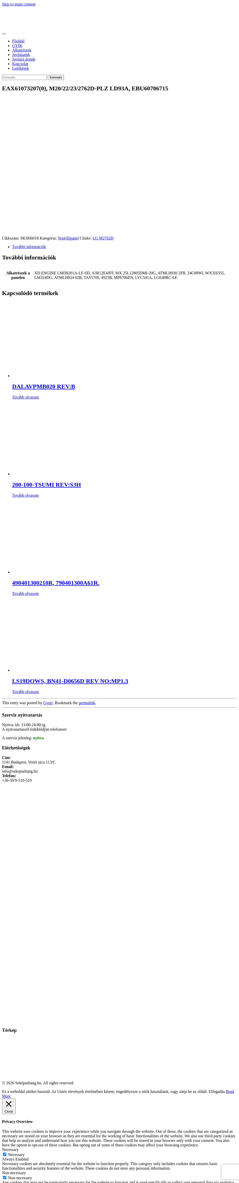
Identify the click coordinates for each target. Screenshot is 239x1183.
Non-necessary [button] (14, 1173)
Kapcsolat (20, 64)
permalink (87, 703)
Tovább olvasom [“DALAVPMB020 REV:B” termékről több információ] (25, 397)
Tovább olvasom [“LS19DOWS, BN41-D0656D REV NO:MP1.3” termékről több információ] (25, 692)
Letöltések (20, 68)
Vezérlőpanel (68, 238)
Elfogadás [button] (217, 1091)
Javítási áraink (23, 59)
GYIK (17, 45)
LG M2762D (103, 238)
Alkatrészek (21, 50)
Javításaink (21, 54)
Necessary (16, 1154)
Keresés (56, 77)
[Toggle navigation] (4, 34)
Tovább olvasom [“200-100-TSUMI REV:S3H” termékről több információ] (25, 495)
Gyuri (48, 703)
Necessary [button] (10, 1149)
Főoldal (18, 41)
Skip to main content (19, 4)
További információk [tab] (29, 247)
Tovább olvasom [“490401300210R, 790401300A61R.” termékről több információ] (25, 593)
